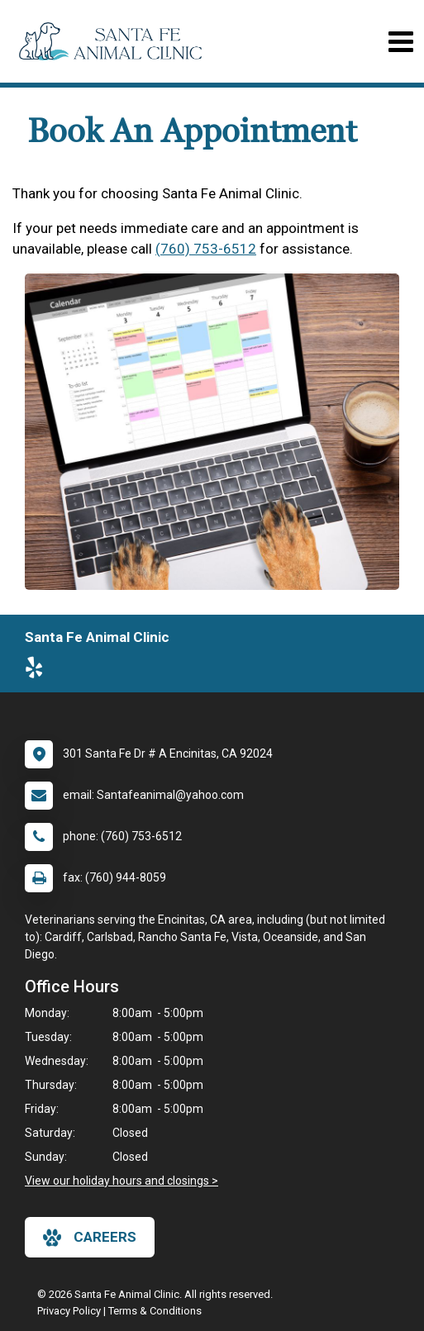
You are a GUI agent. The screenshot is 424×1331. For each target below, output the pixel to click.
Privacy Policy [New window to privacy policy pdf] (69, 1311)
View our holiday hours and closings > (121, 1180)
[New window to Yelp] (38, 670)
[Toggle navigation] (400, 41)
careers (89, 1238)
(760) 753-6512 (205, 248)
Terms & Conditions (155, 1311)
